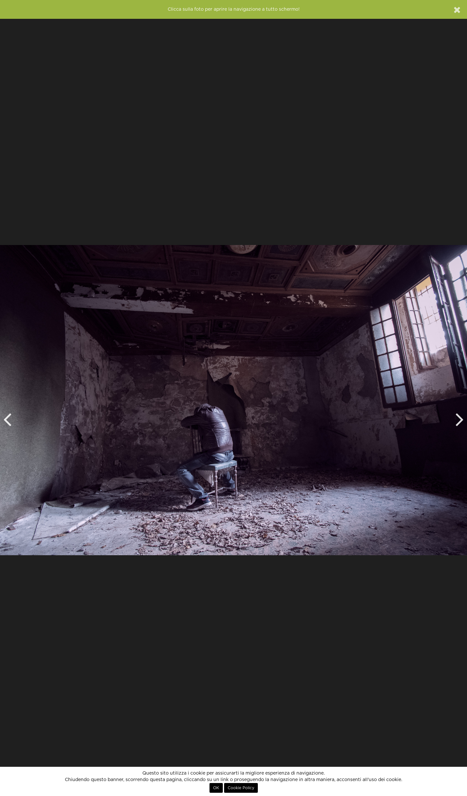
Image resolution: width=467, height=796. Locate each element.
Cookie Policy (241, 788)
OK (216, 788)
